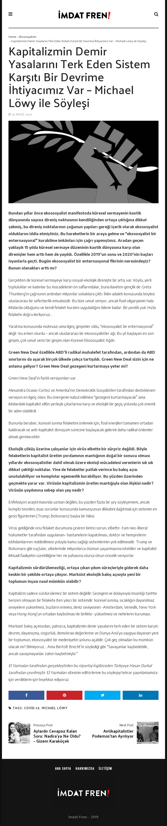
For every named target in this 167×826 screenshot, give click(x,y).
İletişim (105, 768)
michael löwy (54, 708)
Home (12, 36)
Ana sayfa (63, 768)
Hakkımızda (84, 768)
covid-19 (32, 708)
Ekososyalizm (27, 36)
